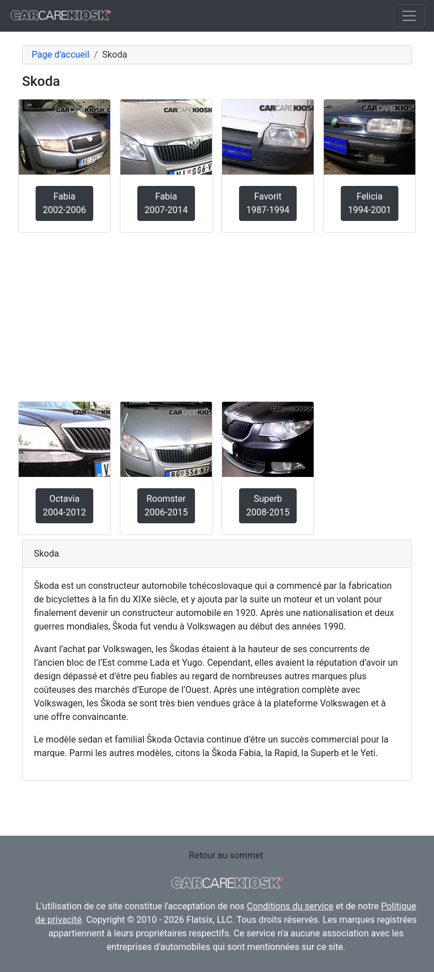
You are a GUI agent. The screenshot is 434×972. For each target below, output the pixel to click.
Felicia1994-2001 (369, 203)
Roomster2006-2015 (166, 505)
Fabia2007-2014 (166, 203)
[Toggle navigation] (409, 16)
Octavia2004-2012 (64, 505)
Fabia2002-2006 (64, 203)
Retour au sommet (226, 855)
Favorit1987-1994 (267, 203)
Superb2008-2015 (267, 505)
